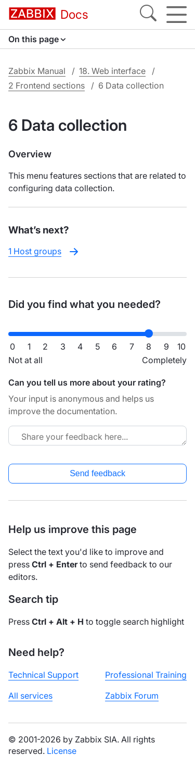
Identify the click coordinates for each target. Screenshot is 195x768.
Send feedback (97, 473)
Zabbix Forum (132, 695)
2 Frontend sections (46, 85)
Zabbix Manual (37, 71)
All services (30, 695)
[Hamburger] (176, 14)
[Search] (148, 14)
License (61, 751)
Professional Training (146, 675)
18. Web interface (112, 71)
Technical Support (43, 675)
